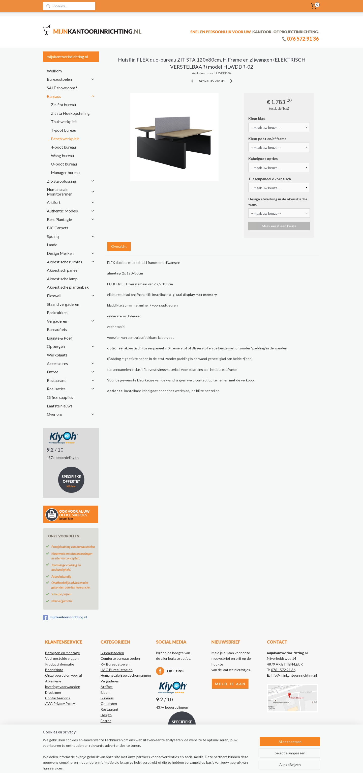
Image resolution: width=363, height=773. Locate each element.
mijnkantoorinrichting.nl (65, 618)
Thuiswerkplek (64, 121)
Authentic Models (71, 210)
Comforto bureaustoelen (120, 658)
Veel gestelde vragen (62, 658)
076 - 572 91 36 (283, 670)
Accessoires (71, 363)
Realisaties (71, 388)
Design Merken (71, 253)
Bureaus (71, 96)
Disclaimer (53, 692)
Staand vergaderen (63, 304)
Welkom (54, 70)
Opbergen (71, 346)
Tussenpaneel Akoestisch (269, 179)
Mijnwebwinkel (238, 763)
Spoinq (71, 236)
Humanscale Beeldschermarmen (126, 675)
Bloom (105, 692)
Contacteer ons (57, 698)
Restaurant (71, 380)
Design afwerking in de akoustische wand (277, 201)
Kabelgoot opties (263, 158)
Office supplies (60, 397)
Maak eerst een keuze (279, 226)
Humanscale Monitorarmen (71, 191)
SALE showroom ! (62, 87)
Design (106, 715)
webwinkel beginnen (197, 763)
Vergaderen (71, 321)
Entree (71, 371)
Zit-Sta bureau (63, 104)
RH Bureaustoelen (115, 664)
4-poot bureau (63, 147)
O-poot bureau (64, 163)
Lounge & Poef (59, 338)
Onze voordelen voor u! (63, 675)
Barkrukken (57, 312)
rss (180, 763)
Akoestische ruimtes (71, 261)
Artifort (71, 202)
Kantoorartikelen (114, 737)
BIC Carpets (57, 227)
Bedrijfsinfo (54, 670)
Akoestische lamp (62, 278)
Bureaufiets (57, 329)
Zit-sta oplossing (71, 181)
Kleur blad (256, 118)
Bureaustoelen (71, 79)
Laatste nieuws (59, 405)
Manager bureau (65, 172)
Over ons (71, 414)
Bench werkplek (65, 138)
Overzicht (119, 246)
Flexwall (71, 295)
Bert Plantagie (71, 219)
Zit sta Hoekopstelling (70, 113)
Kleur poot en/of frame (267, 138)
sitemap (171, 763)
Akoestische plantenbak (68, 287)
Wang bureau (62, 155)
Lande (52, 244)
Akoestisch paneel (62, 270)
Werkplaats (57, 354)
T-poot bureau (63, 130)
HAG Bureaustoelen (117, 670)
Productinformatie (59, 664)
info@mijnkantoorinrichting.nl (294, 675)
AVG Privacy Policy (60, 703)
